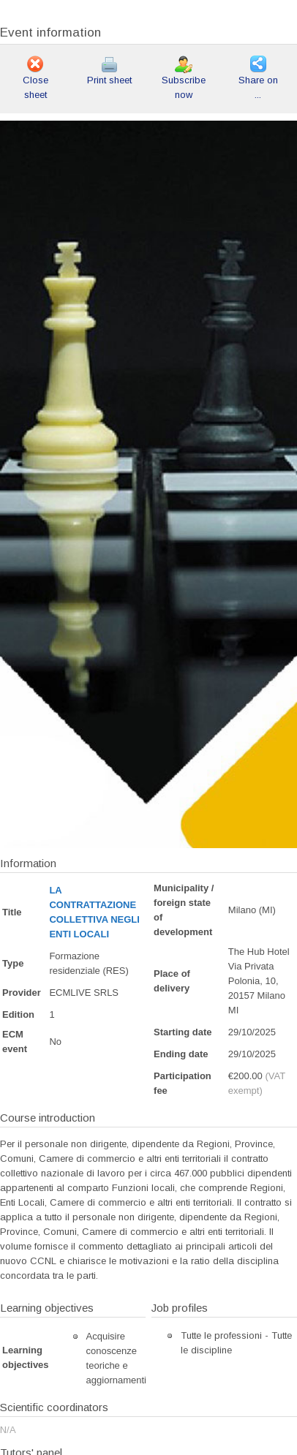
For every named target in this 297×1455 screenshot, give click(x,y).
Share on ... (258, 79)
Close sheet (35, 79)
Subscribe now (184, 79)
